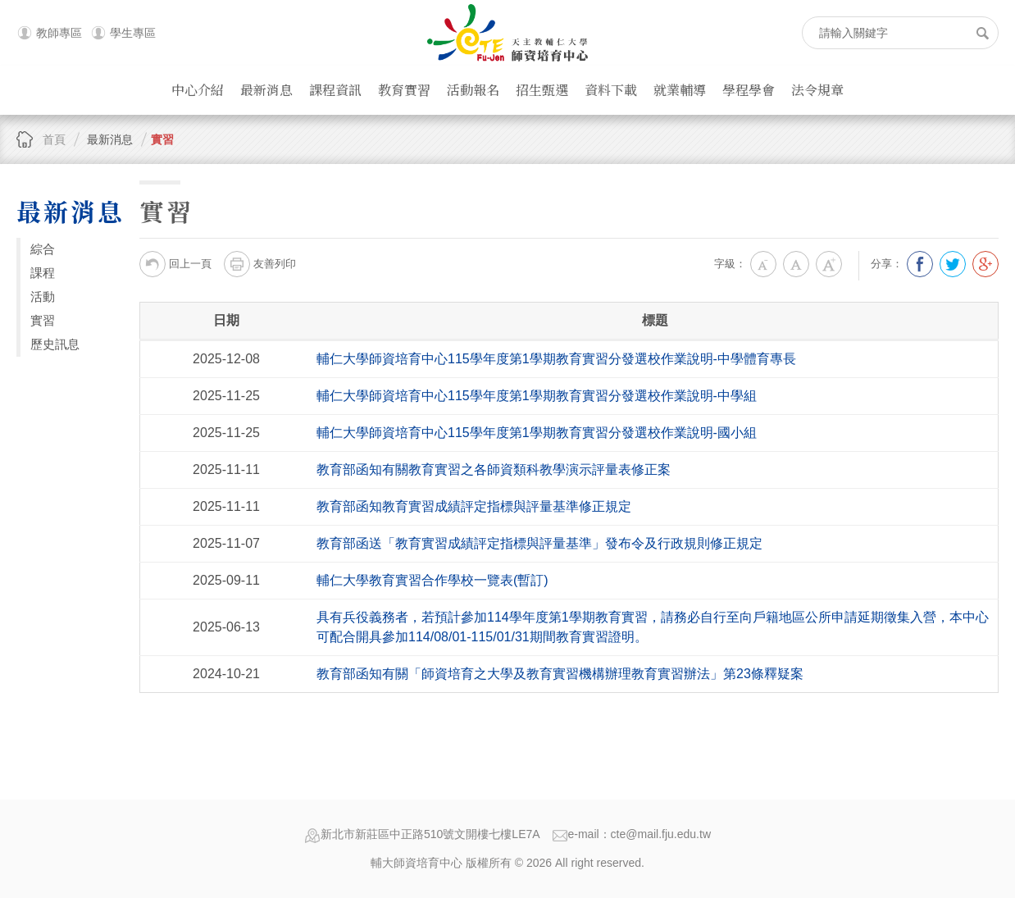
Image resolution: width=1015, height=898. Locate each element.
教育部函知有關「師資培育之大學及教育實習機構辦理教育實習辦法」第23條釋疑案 (559, 674)
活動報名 (473, 89)
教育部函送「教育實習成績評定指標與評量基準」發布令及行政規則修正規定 (539, 543)
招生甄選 (542, 89)
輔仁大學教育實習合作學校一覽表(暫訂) (432, 580)
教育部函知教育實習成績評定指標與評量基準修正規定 (473, 506)
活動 (42, 296)
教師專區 (59, 32)
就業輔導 (679, 89)
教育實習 (404, 89)
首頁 (54, 139)
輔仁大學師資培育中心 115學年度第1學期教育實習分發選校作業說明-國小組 (536, 433)
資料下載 (611, 89)
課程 (42, 273)
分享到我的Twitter (953, 264)
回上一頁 (175, 264)
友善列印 (260, 264)
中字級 (796, 264)
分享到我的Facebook (920, 264)
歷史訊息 (55, 344)
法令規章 (817, 89)
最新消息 (266, 89)
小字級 (763, 264)
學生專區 (133, 32)
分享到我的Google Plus (985, 264)
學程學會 (748, 89)
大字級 (829, 264)
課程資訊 (335, 89)
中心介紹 (197, 89)
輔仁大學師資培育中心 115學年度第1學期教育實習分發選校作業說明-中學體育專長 (556, 359)
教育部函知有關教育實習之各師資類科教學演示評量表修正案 (493, 469)
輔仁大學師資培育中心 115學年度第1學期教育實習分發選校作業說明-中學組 (536, 396)
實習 (162, 139)
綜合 (42, 249)
